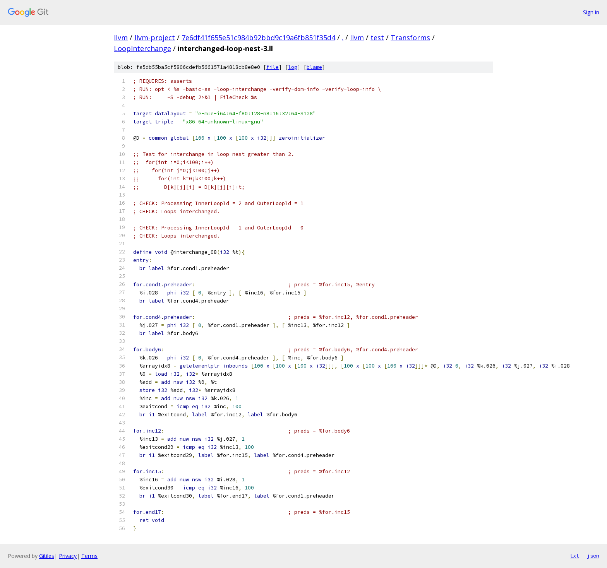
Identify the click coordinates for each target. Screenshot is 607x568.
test (377, 37)
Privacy (68, 555)
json (593, 555)
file (272, 67)
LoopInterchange (142, 48)
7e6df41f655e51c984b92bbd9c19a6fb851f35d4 (258, 37)
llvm (121, 37)
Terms (89, 555)
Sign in (591, 12)
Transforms (410, 37)
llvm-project (154, 37)
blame (314, 67)
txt (574, 555)
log (292, 67)
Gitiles (46, 555)
